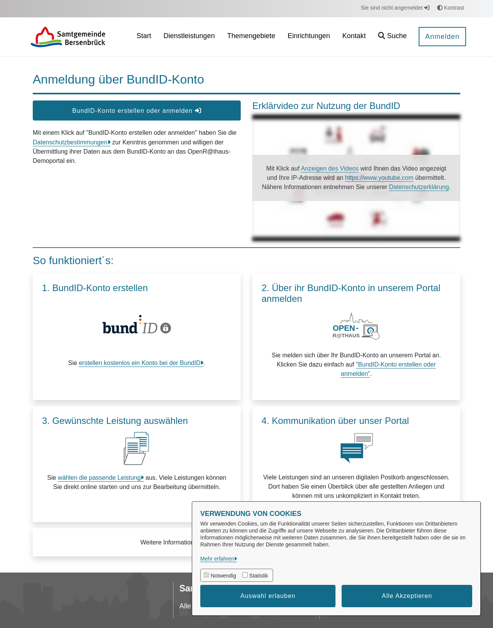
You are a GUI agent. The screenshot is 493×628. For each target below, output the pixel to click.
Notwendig (223, 576)
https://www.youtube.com (379, 177)
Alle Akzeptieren (407, 596)
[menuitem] (144, 36)
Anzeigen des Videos (330, 168)
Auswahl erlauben (267, 596)
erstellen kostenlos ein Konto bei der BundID (140, 363)
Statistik (258, 576)
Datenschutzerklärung (419, 187)
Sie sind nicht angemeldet (395, 8)
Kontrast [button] (450, 8)
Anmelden (442, 36)
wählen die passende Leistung (99, 477)
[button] (392, 36)
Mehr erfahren (217, 559)
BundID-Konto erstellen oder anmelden (136, 110)
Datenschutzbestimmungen (70, 142)
